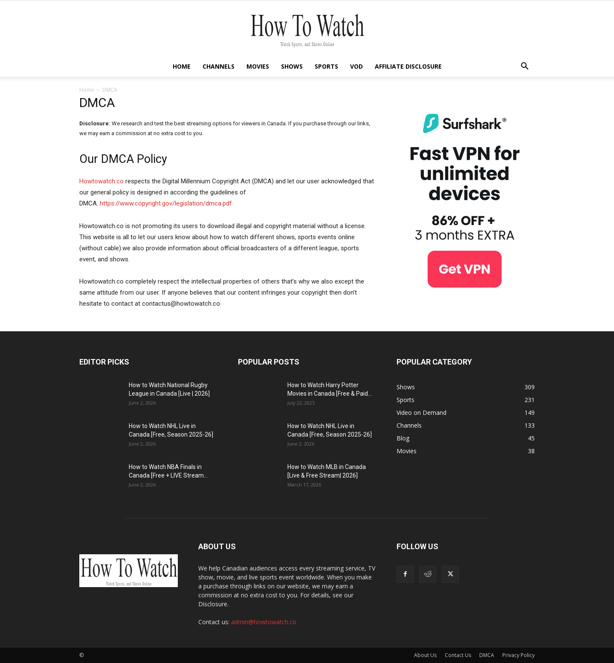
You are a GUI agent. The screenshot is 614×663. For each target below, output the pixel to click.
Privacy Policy (518, 655)
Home (182, 66)
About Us (425, 655)
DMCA (486, 655)
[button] (524, 67)
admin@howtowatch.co (263, 622)
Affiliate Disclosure (408, 66)
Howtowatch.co (101, 181)
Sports (326, 66)
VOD (356, 66)
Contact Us (458, 655)
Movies (257, 66)
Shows (292, 66)
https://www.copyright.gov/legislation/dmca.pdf (166, 203)
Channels (219, 66)
